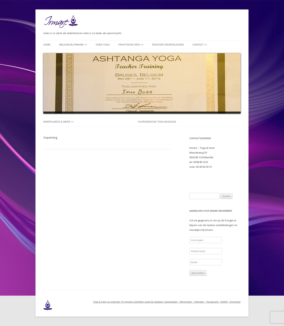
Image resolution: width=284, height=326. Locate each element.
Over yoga (103, 44)
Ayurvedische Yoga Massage (157, 121)
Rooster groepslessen (168, 44)
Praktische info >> (131, 44)
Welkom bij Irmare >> (73, 44)
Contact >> (199, 44)
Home (46, 44)
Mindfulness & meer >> (58, 121)
